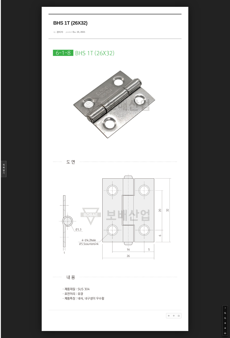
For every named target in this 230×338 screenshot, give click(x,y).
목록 (4, 169)
